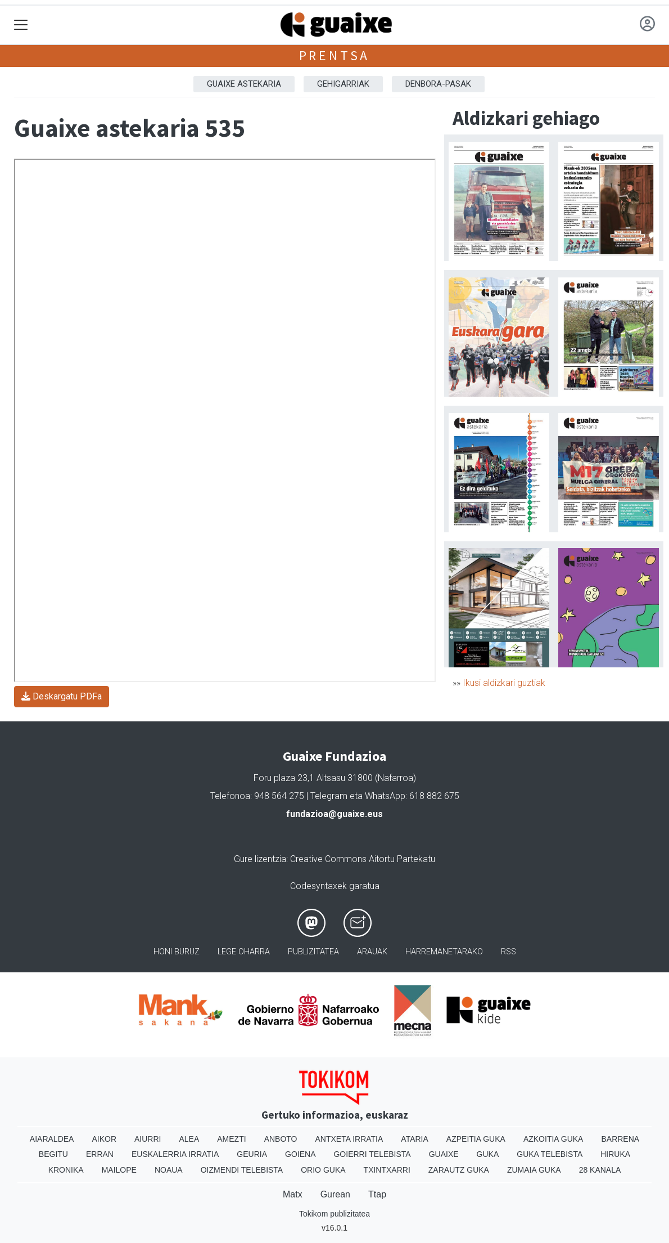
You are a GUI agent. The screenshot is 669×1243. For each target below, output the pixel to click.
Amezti (231, 1138)
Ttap (377, 1194)
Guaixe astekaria (244, 84)
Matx (292, 1194)
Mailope (119, 1169)
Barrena (620, 1138)
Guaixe (444, 1154)
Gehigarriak (343, 84)
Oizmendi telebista (242, 1169)
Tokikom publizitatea (334, 1213)
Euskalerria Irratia (175, 1154)
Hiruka (615, 1154)
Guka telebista (549, 1154)
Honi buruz (176, 952)
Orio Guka (323, 1169)
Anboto (280, 1138)
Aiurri (147, 1138)
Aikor (104, 1138)
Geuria (252, 1154)
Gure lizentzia (260, 859)
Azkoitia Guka (553, 1138)
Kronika (66, 1169)
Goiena (300, 1154)
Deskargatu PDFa (61, 696)
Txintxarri (387, 1169)
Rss (508, 952)
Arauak (372, 952)
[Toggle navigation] (21, 25)
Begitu (53, 1154)
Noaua (169, 1169)
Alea (189, 1138)
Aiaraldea (52, 1138)
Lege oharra (244, 952)
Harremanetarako (444, 952)
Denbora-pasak (438, 84)
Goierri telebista (371, 1154)
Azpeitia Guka (475, 1138)
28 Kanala (600, 1169)
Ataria (414, 1138)
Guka (488, 1154)
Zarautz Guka (458, 1169)
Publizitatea (313, 952)
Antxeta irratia (349, 1138)
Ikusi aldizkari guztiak (504, 682)
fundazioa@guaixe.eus (334, 814)
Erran (100, 1154)
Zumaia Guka (534, 1169)
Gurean (335, 1194)
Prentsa (334, 55)
